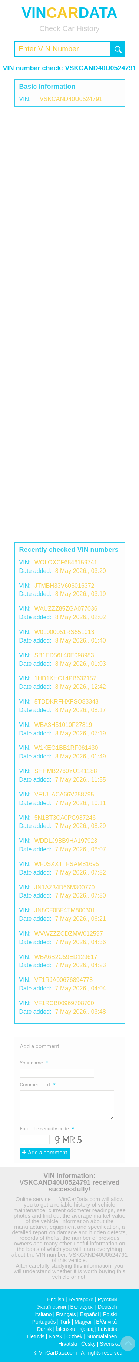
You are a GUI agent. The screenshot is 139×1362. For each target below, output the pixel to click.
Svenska (110, 1344)
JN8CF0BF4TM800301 (65, 910)
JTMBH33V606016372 (64, 586)
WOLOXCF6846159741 (65, 562)
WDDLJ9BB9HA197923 (65, 841)
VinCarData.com (58, 1353)
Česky (88, 1344)
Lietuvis (35, 1336)
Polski (110, 1314)
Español (89, 1314)
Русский (107, 1299)
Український (51, 1307)
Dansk (44, 1329)
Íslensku (65, 1329)
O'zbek (74, 1336)
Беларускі (82, 1307)
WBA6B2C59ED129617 (65, 957)
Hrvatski (67, 1344)
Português (44, 1322)
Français (66, 1314)
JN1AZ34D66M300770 (64, 887)
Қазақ (86, 1329)
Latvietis (107, 1329)
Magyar (83, 1322)
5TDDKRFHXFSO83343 (66, 701)
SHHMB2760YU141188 (65, 771)
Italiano (43, 1314)
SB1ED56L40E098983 (64, 655)
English (55, 1299)
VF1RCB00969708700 (64, 1003)
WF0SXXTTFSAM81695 (66, 864)
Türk (65, 1322)
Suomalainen (102, 1336)
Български (81, 1299)
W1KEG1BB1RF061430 (66, 748)
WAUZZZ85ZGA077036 (65, 608)
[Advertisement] (69, 183)
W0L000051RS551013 (64, 632)
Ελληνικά (106, 1322)
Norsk (55, 1336)
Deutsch (107, 1307)
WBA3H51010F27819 (63, 725)
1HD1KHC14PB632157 (65, 678)
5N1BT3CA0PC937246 (65, 818)
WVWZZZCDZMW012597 (68, 933)
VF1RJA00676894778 (63, 980)
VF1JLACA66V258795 (64, 794)
